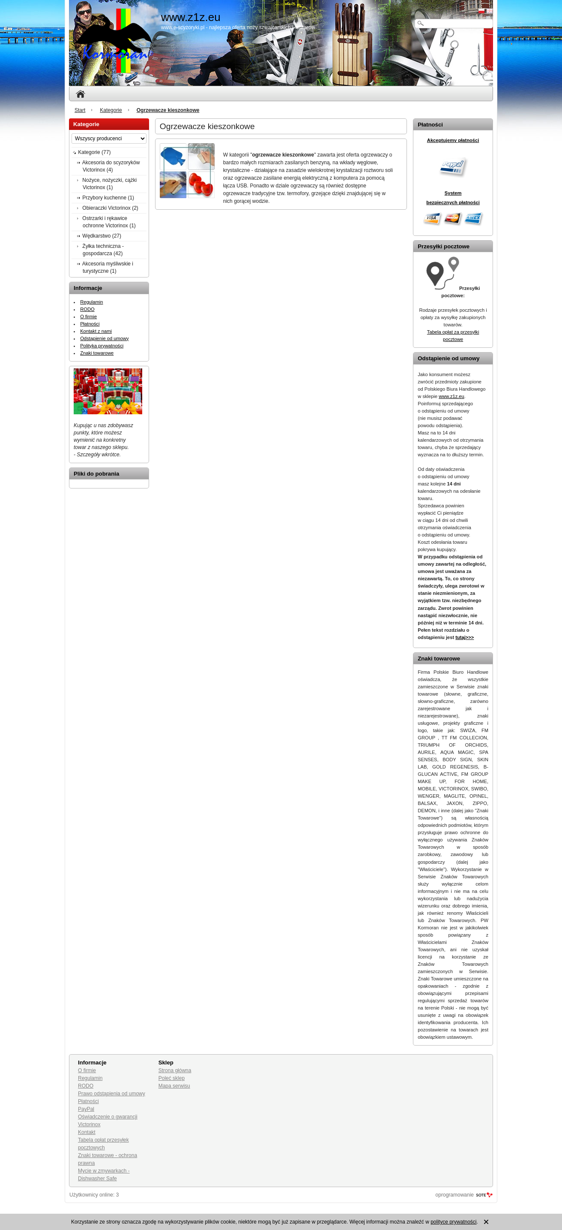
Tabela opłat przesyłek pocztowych (103, 1144)
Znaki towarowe (97, 353)
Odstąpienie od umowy (104, 338)
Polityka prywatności (101, 345)
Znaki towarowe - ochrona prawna (107, 1159)
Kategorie (111, 110)
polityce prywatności (453, 1222)
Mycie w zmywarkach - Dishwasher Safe (104, 1175)
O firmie (88, 316)
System (453, 193)
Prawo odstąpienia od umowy (111, 1094)
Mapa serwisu (174, 1086)
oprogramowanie (455, 1195)
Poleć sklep (171, 1078)
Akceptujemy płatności (453, 140)
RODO (87, 309)
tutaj (464, 637)
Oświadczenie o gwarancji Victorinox (108, 1121)
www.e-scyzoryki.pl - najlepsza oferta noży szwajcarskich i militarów (238, 27)
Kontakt (87, 1132)
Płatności (89, 323)
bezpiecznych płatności (453, 202)
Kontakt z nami (96, 331)
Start (80, 110)
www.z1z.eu (451, 396)
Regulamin (91, 301)
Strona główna (174, 1070)
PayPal (86, 1109)
